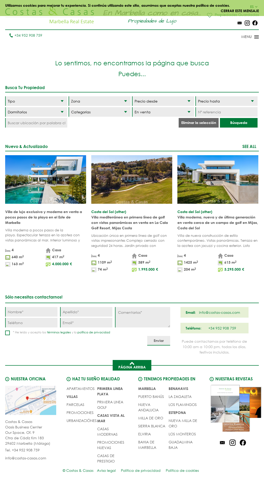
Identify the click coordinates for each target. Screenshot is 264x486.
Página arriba (132, 364)
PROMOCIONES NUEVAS (110, 445)
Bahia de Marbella (147, 445)
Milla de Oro (150, 418)
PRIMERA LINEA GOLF (110, 404)
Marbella (147, 388)
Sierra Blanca (151, 426)
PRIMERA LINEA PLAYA (110, 391)
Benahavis (178, 388)
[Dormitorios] (36, 112)
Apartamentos (81, 388)
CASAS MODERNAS (107, 431)
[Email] (86, 322)
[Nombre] (31, 312)
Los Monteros (182, 434)
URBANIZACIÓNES (82, 420)
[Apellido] (86, 312)
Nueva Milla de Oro (183, 423)
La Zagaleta (180, 396)
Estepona (177, 412)
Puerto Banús (151, 396)
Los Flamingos (183, 404)
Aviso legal (106, 470)
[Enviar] (158, 341)
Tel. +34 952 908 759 (22, 450)
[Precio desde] (163, 101)
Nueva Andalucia (148, 407)
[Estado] (163, 112)
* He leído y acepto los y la (61, 332)
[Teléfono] (31, 322)
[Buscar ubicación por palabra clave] (36, 123)
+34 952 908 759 (25, 35)
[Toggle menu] (243, 37)
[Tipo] (36, 101)
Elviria (144, 434)
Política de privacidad (141, 470)
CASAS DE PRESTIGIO (106, 458)
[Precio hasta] (226, 101)
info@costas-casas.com (25, 458)
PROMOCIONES (80, 412)
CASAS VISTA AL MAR (111, 418)
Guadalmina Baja (181, 445)
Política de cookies (182, 470)
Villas (72, 396)
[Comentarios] (142, 317)
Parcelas (75, 404)
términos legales (59, 332)
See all (249, 146)
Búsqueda (238, 122)
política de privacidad (93, 332)
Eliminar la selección (198, 122)
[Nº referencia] (226, 112)
